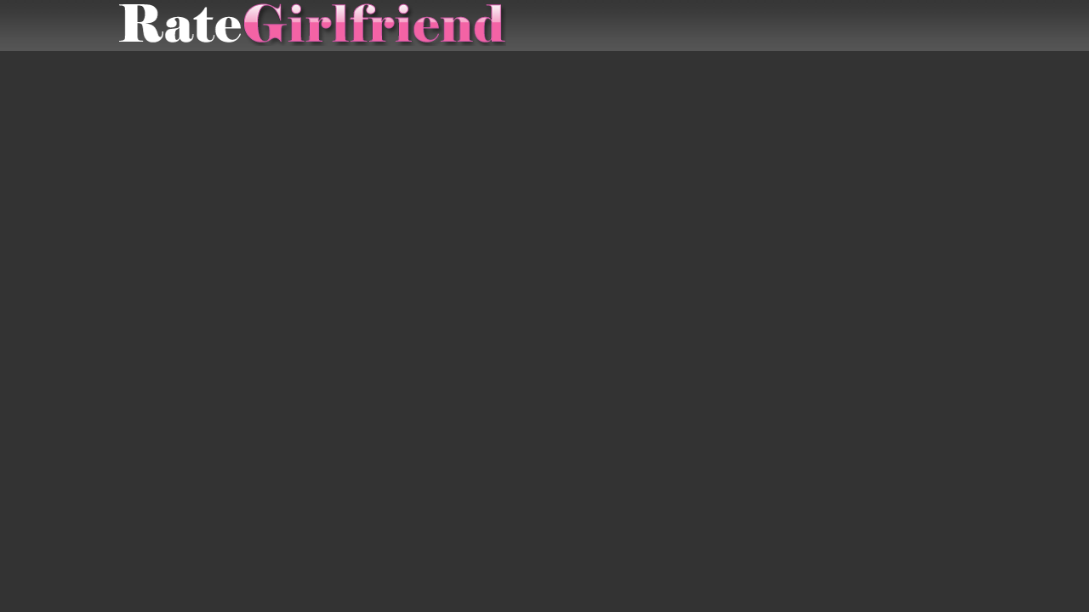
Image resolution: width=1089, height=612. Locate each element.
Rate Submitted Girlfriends (312, 25)
